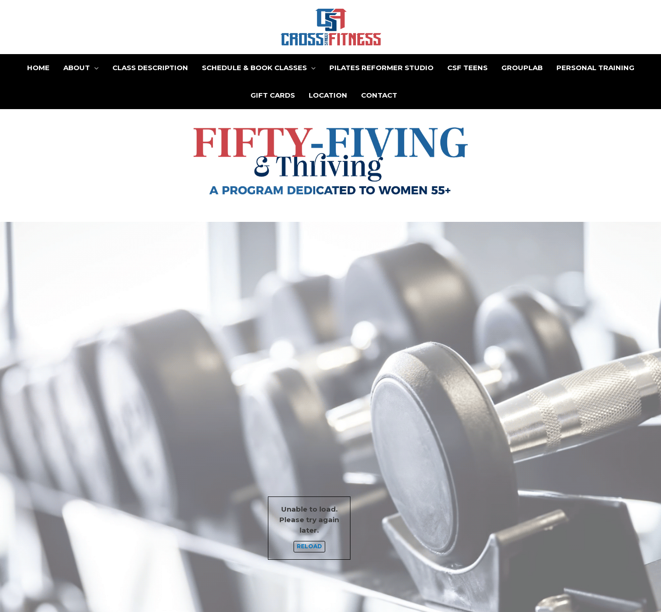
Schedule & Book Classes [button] (254, 67)
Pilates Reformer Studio (381, 67)
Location (328, 95)
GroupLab (522, 67)
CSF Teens (467, 67)
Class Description (150, 67)
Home (38, 67)
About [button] (76, 67)
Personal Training (595, 67)
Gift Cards (272, 95)
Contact (379, 95)
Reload (309, 546)
